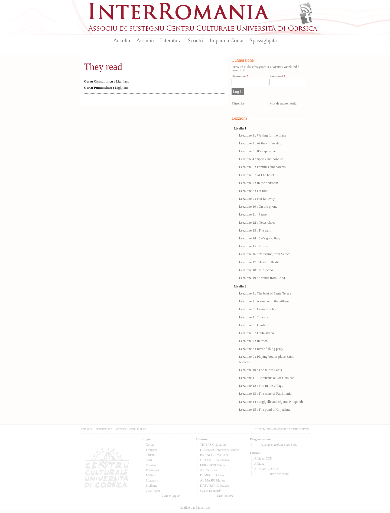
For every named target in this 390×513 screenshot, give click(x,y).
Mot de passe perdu (283, 103)
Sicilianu (152, 485)
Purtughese (153, 470)
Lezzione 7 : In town (253, 341)
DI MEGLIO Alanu (213, 475)
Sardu (150, 460)
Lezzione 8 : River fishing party (261, 349)
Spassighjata (263, 40)
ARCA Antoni (209, 470)
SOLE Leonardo (211, 491)
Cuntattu (86, 428)
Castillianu (153, 491)
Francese (152, 450)
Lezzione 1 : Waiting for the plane (262, 135)
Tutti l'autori (225, 496)
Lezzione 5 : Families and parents (262, 167)
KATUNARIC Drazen (214, 485)
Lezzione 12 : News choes (257, 222)
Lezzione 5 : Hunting (253, 325)
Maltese (151, 475)
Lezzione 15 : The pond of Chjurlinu (264, 409)
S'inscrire (238, 103)
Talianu (151, 455)
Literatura (170, 40)
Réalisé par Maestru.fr (195, 507)
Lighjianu (106, 81)
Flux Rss (306, 9)
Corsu (150, 444)
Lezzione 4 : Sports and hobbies (261, 159)
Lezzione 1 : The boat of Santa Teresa (265, 293)
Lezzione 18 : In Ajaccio (256, 270)
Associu (145, 40)
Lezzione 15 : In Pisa (253, 246)
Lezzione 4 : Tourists (253, 317)
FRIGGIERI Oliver (212, 465)
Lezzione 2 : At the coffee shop (260, 143)
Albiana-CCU (263, 458)
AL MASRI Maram (213, 480)
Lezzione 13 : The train (255, 230)
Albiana (259, 463)
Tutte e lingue (171, 496)
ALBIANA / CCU (266, 469)
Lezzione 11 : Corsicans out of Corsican (266, 378)
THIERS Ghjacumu (213, 444)
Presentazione (103, 428)
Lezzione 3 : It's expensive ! (258, 151)
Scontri (195, 40)
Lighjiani (106, 88)
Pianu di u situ (138, 428)
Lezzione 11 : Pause (252, 214)
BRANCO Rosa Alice (214, 455)
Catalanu (152, 465)
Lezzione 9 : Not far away (257, 199)
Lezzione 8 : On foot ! (254, 191)
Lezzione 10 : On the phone (258, 206)
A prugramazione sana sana (279, 444)
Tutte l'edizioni (279, 474)
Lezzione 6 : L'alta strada (256, 333)
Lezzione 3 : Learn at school (258, 309)
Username (240, 76)
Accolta (121, 40)
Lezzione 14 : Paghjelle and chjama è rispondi (271, 402)
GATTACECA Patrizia (215, 460)
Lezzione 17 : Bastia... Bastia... (260, 262)
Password (277, 76)
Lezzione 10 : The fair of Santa (260, 370)
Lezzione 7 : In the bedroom (258, 183)
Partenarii (121, 428)
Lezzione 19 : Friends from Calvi (262, 278)
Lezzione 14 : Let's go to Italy (259, 238)
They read (103, 67)
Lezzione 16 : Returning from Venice (264, 254)
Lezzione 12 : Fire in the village (261, 386)
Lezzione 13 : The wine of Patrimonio (265, 393)
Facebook (306, 18)
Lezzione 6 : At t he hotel (256, 175)
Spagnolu (152, 480)
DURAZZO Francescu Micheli (220, 450)
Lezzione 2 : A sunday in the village (264, 301)
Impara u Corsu (226, 40)
